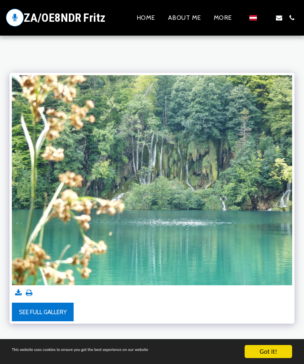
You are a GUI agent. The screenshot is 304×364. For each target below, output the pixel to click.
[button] (266, 18)
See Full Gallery (43, 312)
